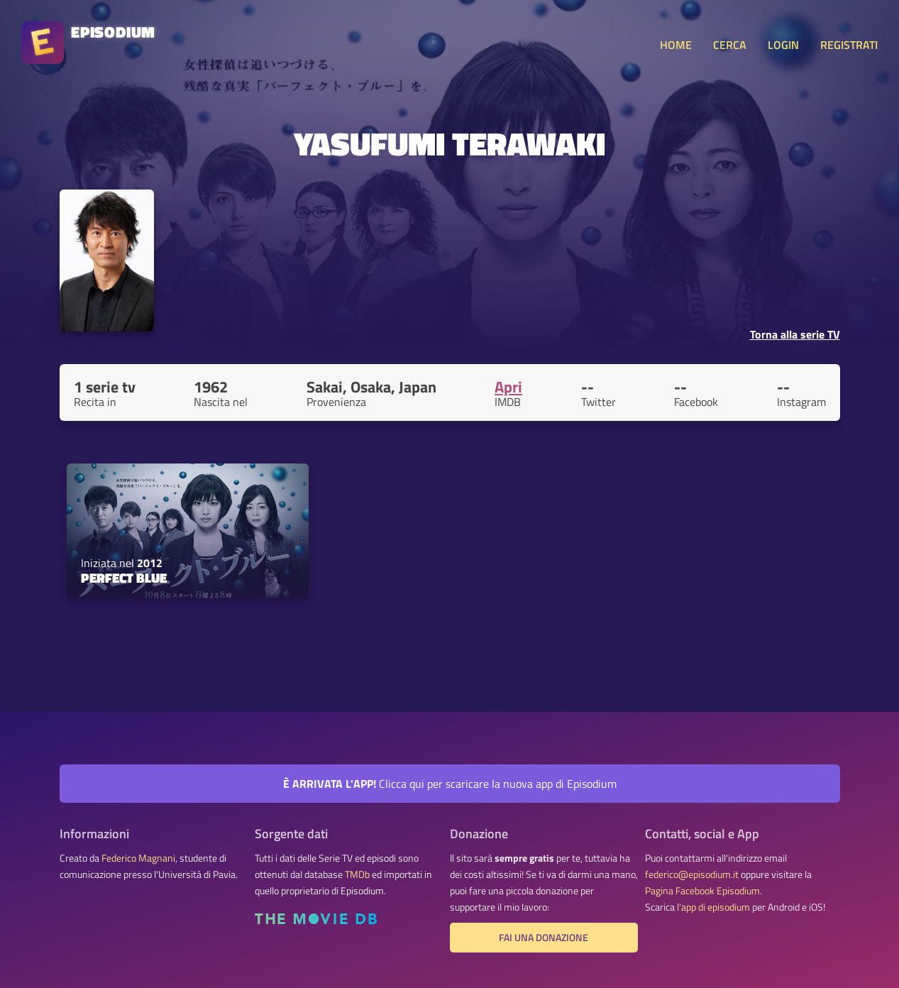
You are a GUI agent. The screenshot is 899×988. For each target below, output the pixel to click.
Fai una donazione (543, 937)
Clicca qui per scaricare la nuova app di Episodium (450, 783)
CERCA (729, 44)
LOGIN (783, 44)
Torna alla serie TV (795, 334)
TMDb (357, 874)
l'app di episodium (713, 907)
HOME (676, 44)
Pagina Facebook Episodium (702, 891)
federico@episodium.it (692, 874)
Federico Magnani (138, 858)
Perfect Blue (124, 577)
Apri (508, 387)
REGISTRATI (849, 44)
